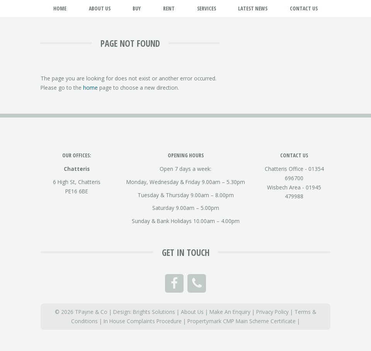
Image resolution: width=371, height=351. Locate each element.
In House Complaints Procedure (143, 321)
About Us (192, 311)
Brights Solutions (154, 311)
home (90, 87)
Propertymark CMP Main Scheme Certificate (241, 321)
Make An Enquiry (229, 311)
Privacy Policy (272, 311)
